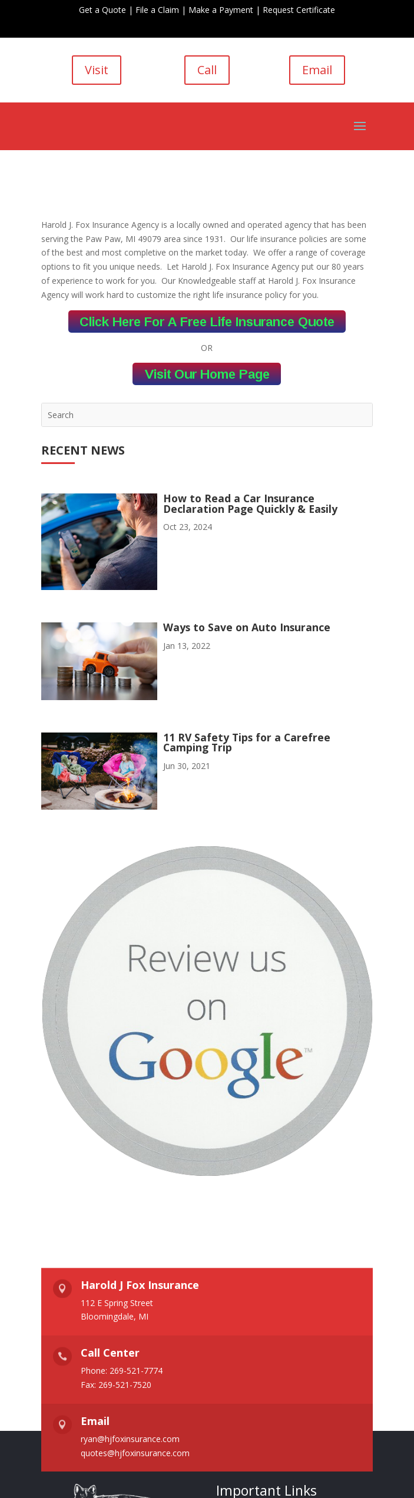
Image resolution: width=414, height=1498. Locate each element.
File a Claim (157, 9)
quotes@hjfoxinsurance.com (135, 1453)
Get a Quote (102, 9)
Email (317, 70)
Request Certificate (299, 9)
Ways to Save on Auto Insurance (246, 627)
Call (207, 70)
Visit (96, 70)
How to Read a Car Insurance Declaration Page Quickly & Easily (250, 503)
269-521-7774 (136, 1370)
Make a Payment (220, 9)
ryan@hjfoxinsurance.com (130, 1438)
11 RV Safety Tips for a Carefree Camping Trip (246, 742)
